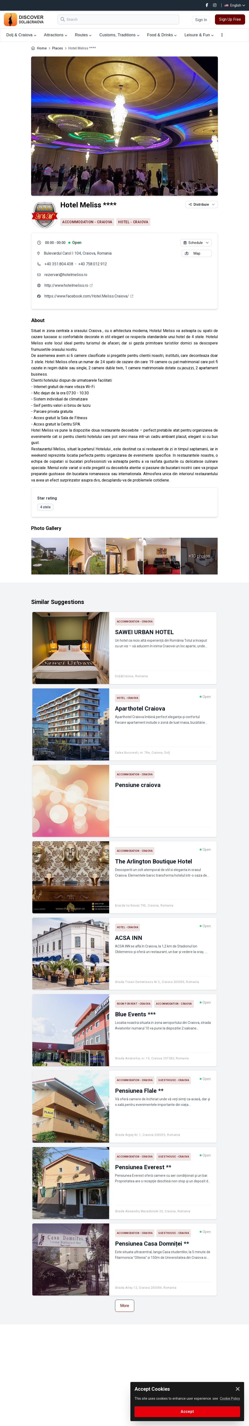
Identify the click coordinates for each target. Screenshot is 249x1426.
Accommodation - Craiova (87, 222)
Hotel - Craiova (133, 222)
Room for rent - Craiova (134, 1003)
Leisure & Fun (199, 35)
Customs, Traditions (119, 35)
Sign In (201, 20)
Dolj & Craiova (21, 35)
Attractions (55, 35)
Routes (83, 35)
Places (57, 48)
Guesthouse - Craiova (173, 1080)
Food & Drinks (162, 35)
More (124, 1305)
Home (42, 48)
